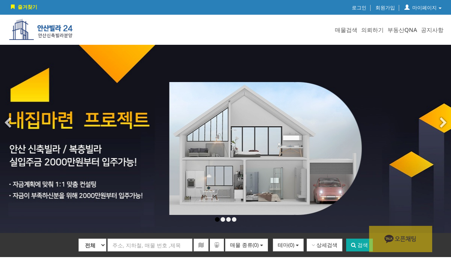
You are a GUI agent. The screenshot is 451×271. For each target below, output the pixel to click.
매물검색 (346, 29)
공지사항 (432, 29)
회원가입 (385, 7)
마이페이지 (423, 7)
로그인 (359, 7)
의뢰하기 (372, 29)
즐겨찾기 (23, 6)
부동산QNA (402, 29)
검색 (359, 244)
